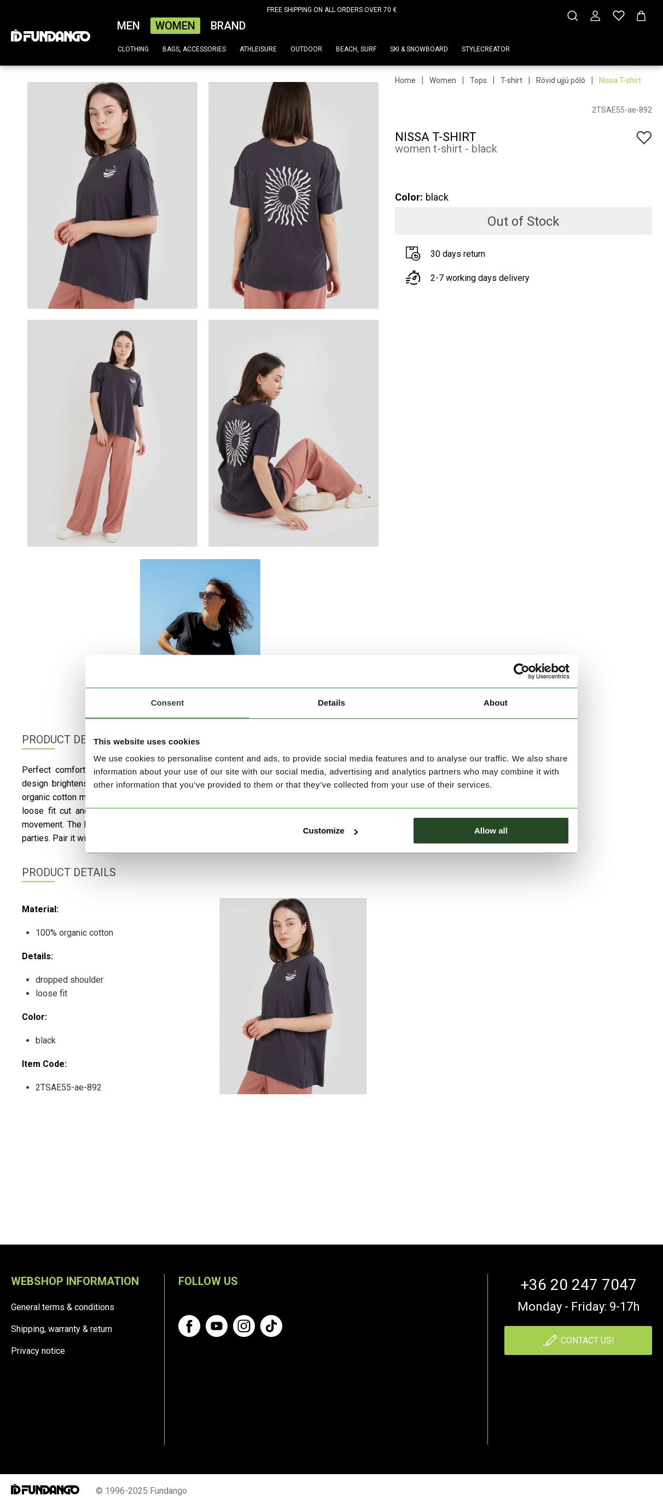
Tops (478, 80)
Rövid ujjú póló (560, 80)
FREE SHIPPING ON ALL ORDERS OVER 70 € (332, 10)
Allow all (491, 830)
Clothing (133, 49)
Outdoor (306, 49)
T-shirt (511, 80)
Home (405, 80)
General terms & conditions (62, 1307)
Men (128, 25)
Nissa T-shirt (620, 80)
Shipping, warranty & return (61, 1329)
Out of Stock (523, 221)
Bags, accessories (194, 49)
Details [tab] (331, 702)
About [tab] (496, 702)
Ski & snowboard (419, 49)
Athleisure (258, 49)
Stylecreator (486, 49)
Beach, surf (356, 49)
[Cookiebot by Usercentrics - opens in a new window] (521, 671)
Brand (228, 25)
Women (175, 25)
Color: (409, 197)
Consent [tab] (167, 702)
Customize (330, 830)
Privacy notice (38, 1351)
